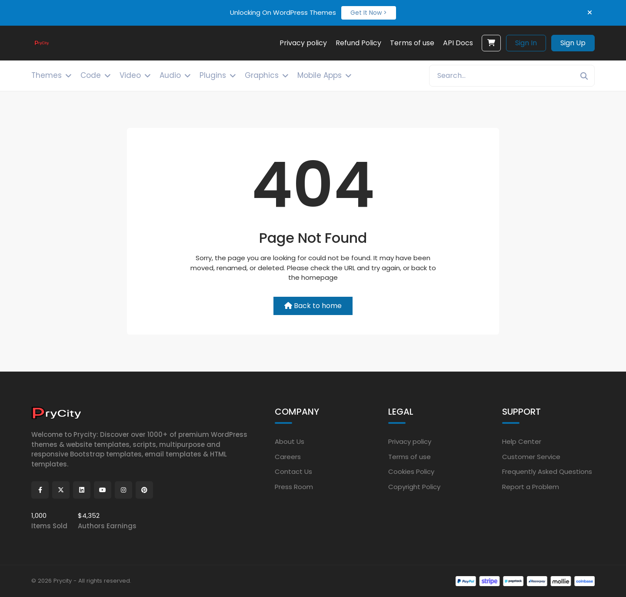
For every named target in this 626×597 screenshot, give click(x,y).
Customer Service (531, 456)
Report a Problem (530, 486)
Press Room (294, 486)
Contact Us (293, 471)
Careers (288, 456)
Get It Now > (368, 12)
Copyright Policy (414, 486)
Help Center (521, 441)
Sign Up (573, 43)
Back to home (313, 306)
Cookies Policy (411, 471)
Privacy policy (409, 441)
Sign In (526, 43)
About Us (289, 441)
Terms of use (409, 456)
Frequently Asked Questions (547, 471)
